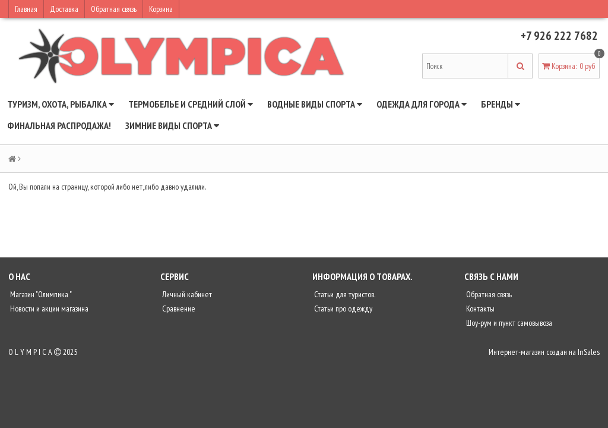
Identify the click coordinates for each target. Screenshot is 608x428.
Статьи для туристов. (343, 294)
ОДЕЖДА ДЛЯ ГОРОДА (421, 104)
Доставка (64, 9)
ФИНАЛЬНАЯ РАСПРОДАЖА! (59, 125)
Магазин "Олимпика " (40, 294)
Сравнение (177, 308)
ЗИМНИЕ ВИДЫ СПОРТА (172, 125)
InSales (589, 352)
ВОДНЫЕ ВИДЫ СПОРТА (314, 104)
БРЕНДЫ (500, 104)
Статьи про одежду (342, 308)
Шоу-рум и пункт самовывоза (508, 322)
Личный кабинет (186, 294)
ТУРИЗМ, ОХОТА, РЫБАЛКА (60, 104)
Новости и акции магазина (48, 308)
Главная (26, 9)
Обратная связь (114, 9)
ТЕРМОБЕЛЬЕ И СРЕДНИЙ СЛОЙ (190, 104)
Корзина (161, 9)
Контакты (479, 308)
